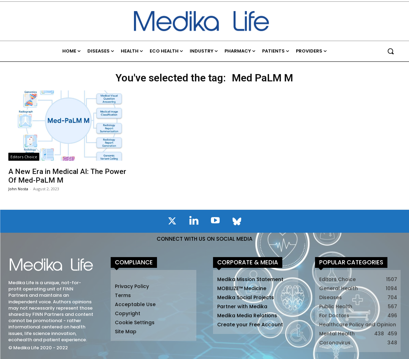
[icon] (172, 222)
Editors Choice (23, 156)
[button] (390, 51)
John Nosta (18, 188)
